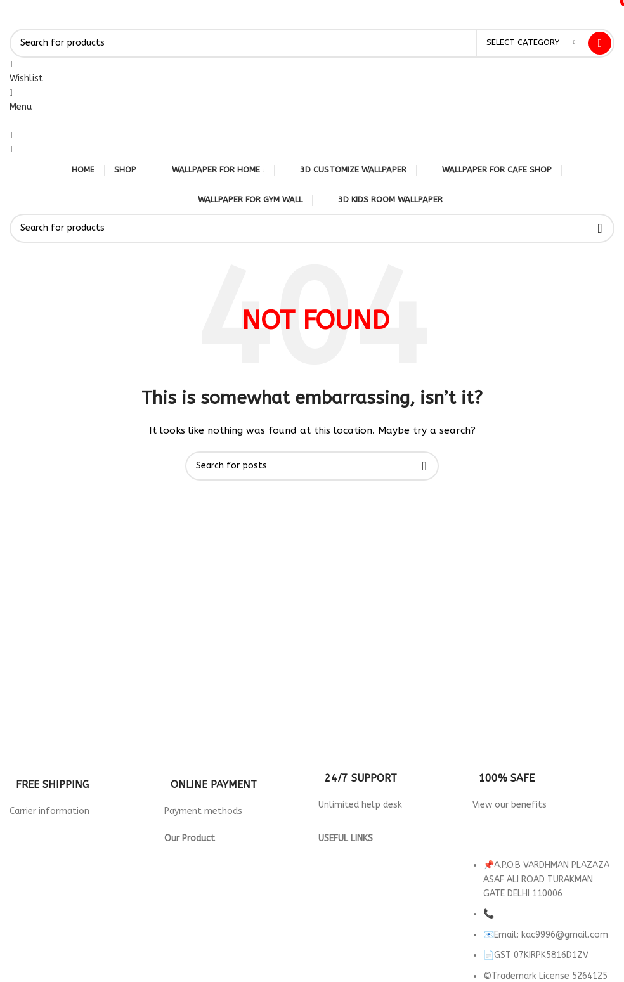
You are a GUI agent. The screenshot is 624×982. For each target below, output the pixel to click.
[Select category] (530, 43)
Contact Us (341, 894)
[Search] (312, 43)
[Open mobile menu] (21, 106)
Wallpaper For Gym (204, 894)
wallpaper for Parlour (210, 923)
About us (337, 909)
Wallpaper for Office (209, 909)
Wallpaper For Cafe (205, 880)
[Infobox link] (80, 779)
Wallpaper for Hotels (210, 867)
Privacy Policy (346, 852)
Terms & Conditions (359, 880)
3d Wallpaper (192, 852)
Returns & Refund (355, 867)
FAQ (326, 923)
